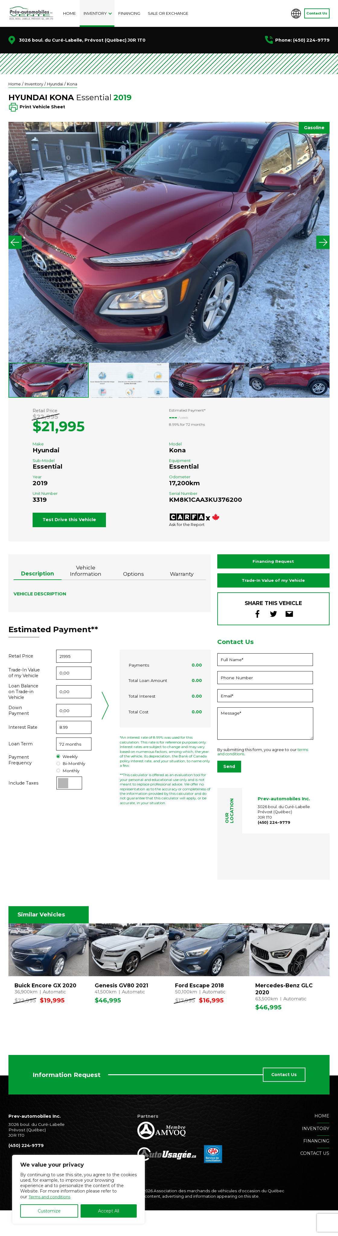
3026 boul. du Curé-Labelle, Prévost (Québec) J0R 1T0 (82, 40)
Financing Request (273, 585)
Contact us (314, 1179)
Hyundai (57, 83)
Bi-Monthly (70, 787)
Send (229, 792)
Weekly (67, 780)
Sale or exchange (168, 13)
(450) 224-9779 (311, 40)
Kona (75, 83)
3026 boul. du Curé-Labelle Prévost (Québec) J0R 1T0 (284, 838)
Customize (49, 1211)
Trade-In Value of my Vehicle (273, 605)
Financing (129, 13)
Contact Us (316, 13)
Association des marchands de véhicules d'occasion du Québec (217, 1216)
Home (69, 13)
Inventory (95, 13)
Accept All (108, 1211)
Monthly (67, 794)
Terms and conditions (51, 1196)
